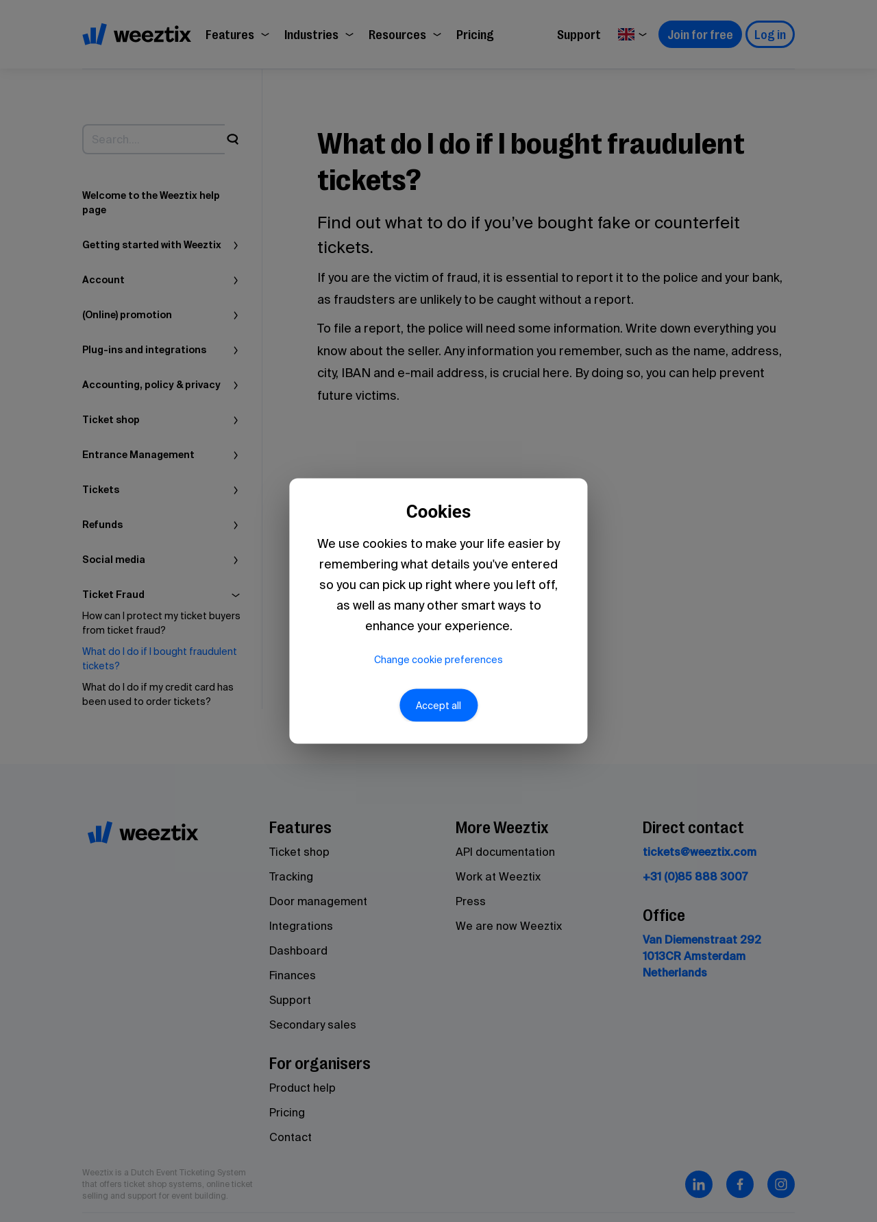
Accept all (438, 711)
